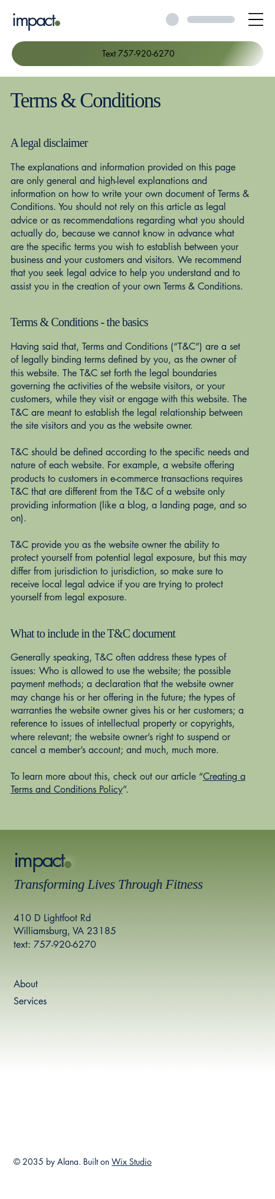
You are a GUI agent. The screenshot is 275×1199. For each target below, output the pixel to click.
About (26, 984)
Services (30, 1001)
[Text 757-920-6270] (137, 53)
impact (33, 19)
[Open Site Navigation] (255, 19)
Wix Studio (132, 1161)
